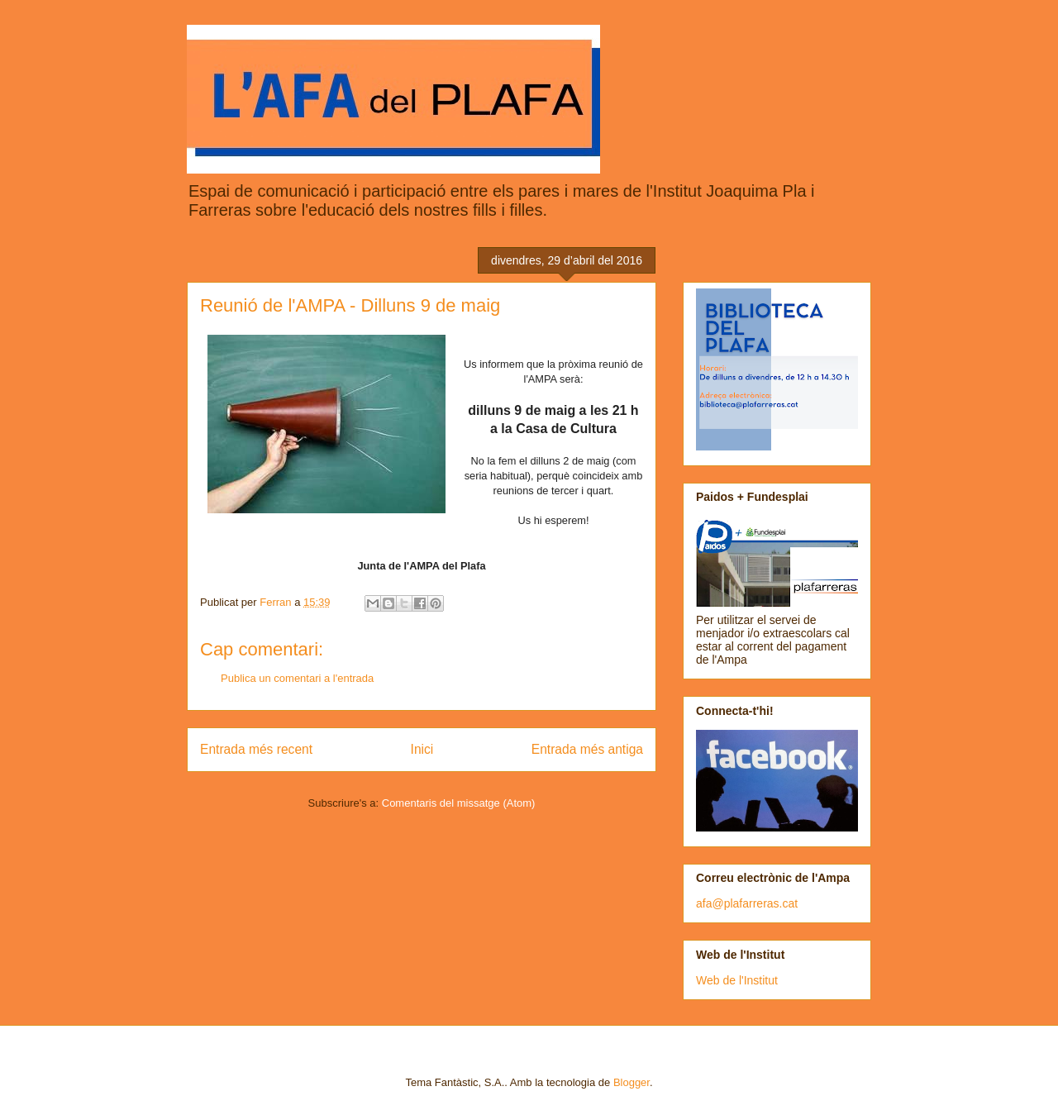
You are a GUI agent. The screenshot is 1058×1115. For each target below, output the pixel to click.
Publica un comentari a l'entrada (297, 678)
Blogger (631, 1082)
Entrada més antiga (587, 749)
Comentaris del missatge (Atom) (459, 803)
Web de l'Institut (737, 980)
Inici (422, 749)
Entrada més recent (256, 749)
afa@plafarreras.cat (747, 903)
